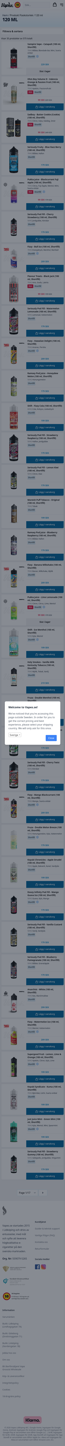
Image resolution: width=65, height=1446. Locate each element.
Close (51, 738)
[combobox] (14, 735)
